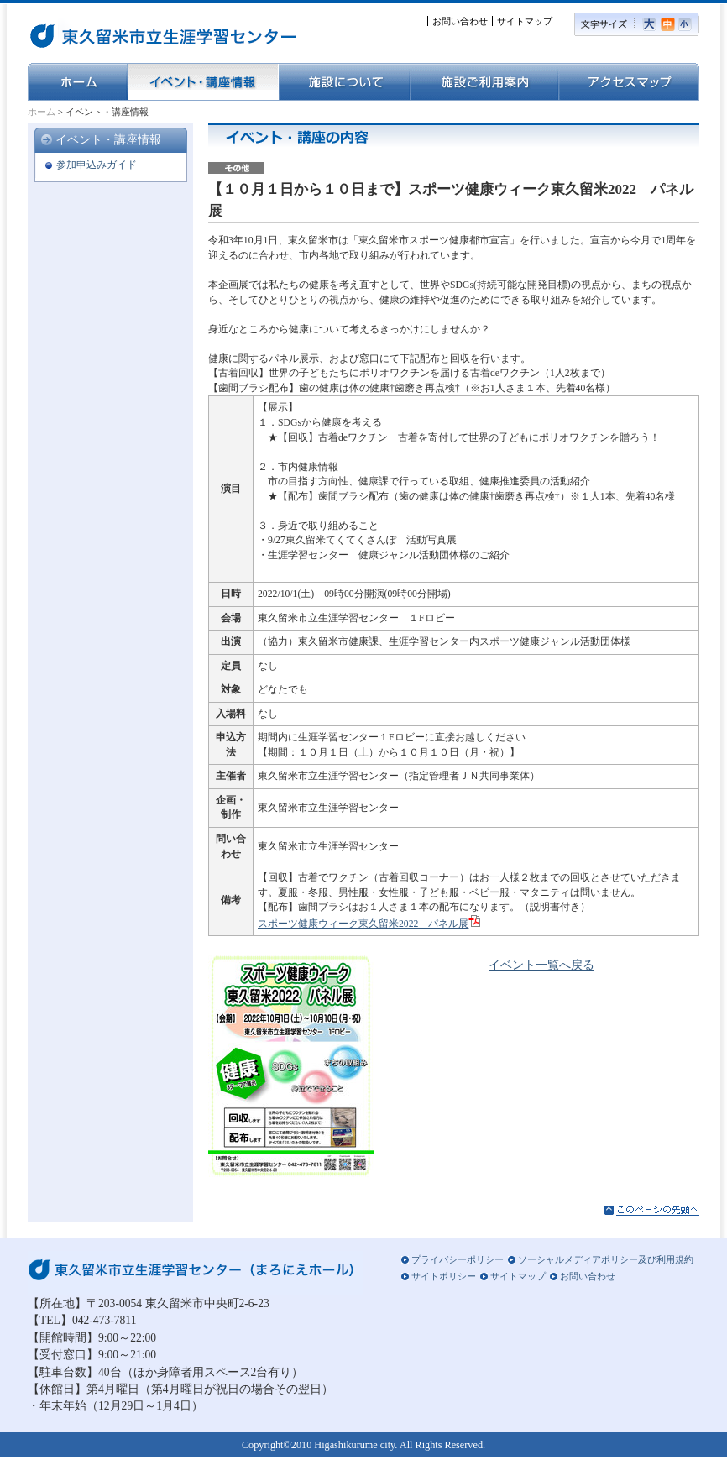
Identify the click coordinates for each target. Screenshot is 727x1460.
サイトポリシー (443, 1276)
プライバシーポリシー (457, 1259)
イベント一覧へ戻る (541, 965)
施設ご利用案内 (484, 82)
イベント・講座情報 (203, 82)
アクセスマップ (628, 82)
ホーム (77, 82)
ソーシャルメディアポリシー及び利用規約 (605, 1259)
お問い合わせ (460, 21)
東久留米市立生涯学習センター (116, 34)
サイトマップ (524, 21)
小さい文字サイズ (688, 24)
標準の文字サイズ (669, 24)
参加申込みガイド (96, 164)
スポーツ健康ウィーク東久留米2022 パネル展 (363, 923)
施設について (344, 82)
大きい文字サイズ (651, 24)
